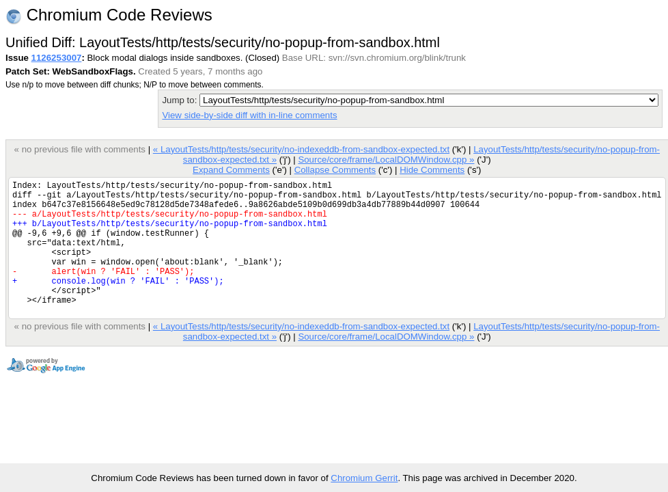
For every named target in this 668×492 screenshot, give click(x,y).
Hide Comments (432, 170)
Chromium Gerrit (364, 478)
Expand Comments (231, 170)
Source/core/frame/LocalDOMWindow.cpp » (386, 159)
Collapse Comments (335, 170)
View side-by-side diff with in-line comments (249, 115)
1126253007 (56, 58)
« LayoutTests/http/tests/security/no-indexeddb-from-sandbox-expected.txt (301, 149)
